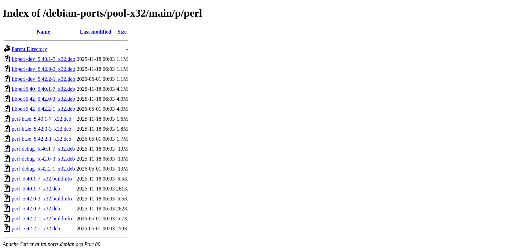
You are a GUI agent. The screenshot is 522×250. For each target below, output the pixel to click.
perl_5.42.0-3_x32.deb (36, 208)
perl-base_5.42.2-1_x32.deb (41, 139)
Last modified (96, 32)
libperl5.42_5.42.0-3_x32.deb (43, 99)
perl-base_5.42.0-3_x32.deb (41, 129)
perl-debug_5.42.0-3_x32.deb (43, 159)
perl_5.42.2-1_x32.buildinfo (42, 218)
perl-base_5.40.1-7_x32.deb (41, 119)
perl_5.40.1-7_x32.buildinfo (42, 179)
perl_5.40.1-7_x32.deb (36, 188)
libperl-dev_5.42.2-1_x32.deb (43, 79)
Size (122, 32)
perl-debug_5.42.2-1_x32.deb (43, 169)
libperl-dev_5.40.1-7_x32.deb (43, 59)
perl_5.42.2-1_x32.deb (36, 228)
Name (43, 32)
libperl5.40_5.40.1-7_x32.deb (43, 89)
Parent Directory (29, 49)
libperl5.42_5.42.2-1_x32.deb (43, 109)
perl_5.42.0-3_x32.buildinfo (42, 198)
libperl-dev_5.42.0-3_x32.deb (43, 69)
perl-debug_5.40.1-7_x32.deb (43, 149)
